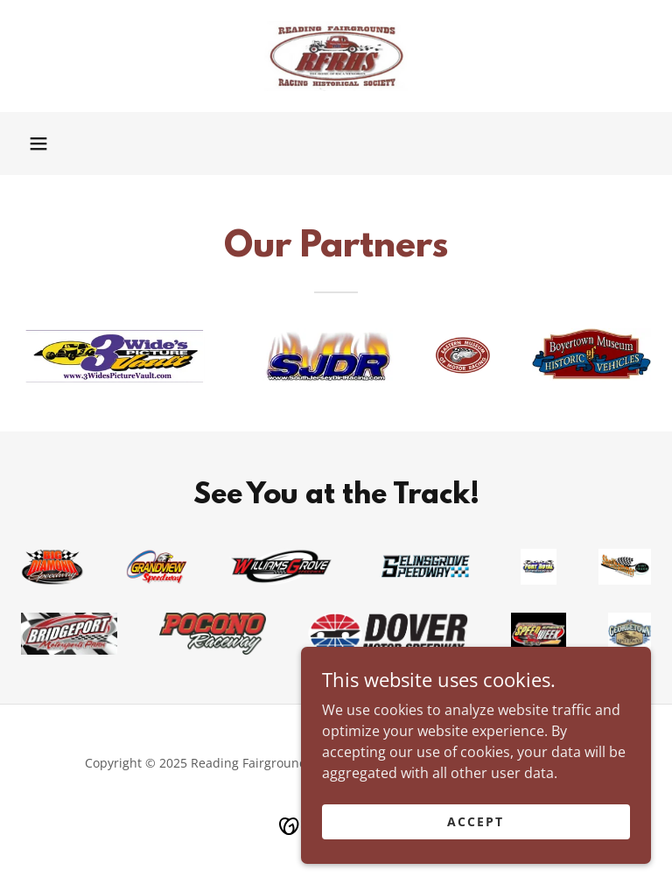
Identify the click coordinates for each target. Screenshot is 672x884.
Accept (475, 821)
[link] (336, 56)
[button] (38, 143)
